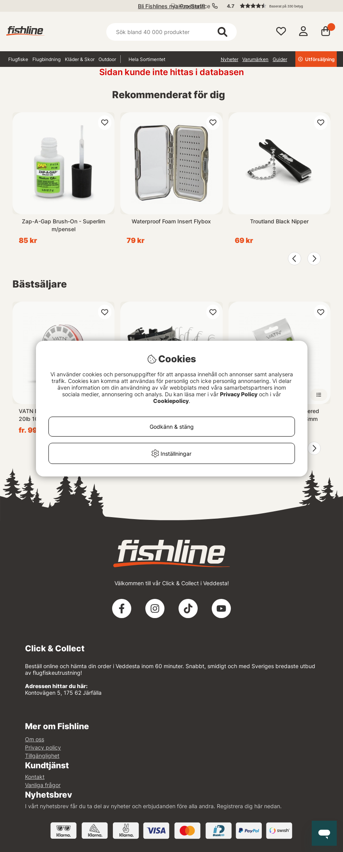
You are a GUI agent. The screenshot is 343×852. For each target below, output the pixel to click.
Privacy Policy (238, 394)
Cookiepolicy (171, 400)
